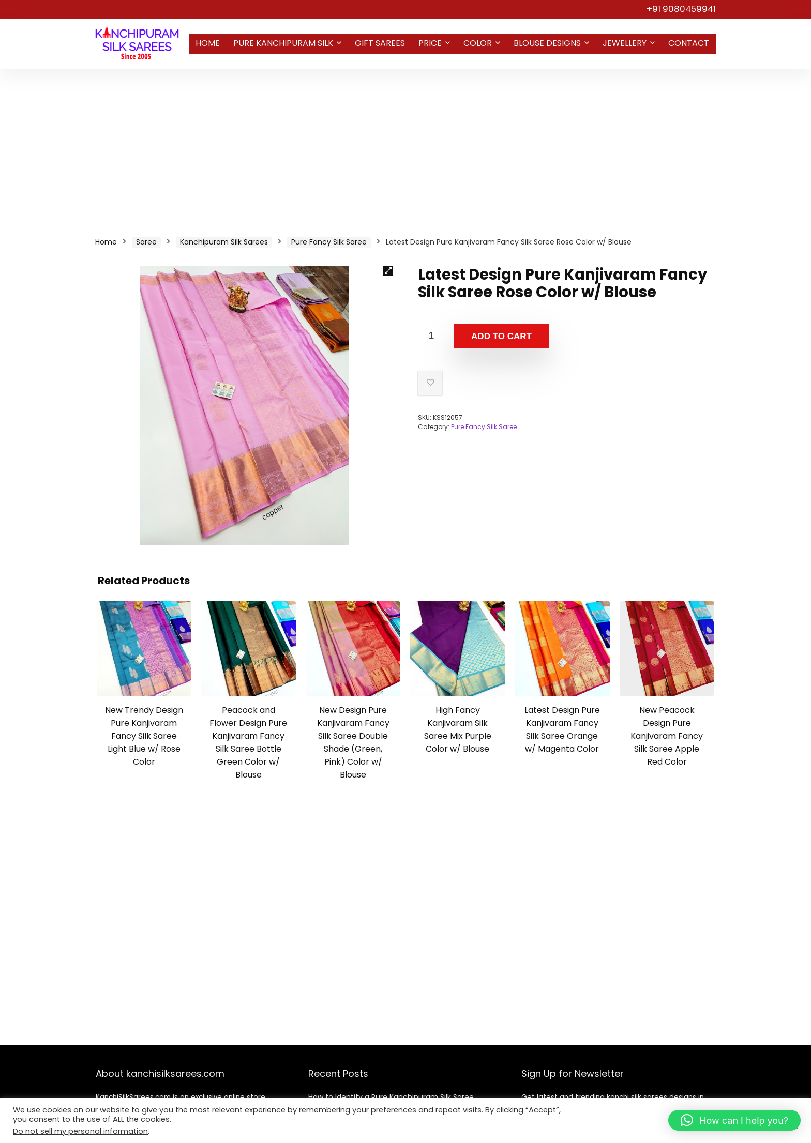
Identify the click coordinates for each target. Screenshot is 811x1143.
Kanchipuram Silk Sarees (224, 242)
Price (430, 43)
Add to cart (501, 336)
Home (208, 43)
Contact (688, 43)
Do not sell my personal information (80, 1131)
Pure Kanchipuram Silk (283, 43)
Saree (146, 242)
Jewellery (625, 43)
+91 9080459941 (681, 9)
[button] (388, 271)
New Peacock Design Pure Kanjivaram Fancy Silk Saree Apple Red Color (666, 736)
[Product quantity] (432, 335)
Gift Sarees (380, 43)
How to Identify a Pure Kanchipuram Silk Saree (391, 1097)
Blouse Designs (547, 43)
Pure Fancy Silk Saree (329, 242)
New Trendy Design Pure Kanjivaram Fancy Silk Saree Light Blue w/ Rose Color (144, 736)
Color (477, 43)
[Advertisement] (405, 146)
